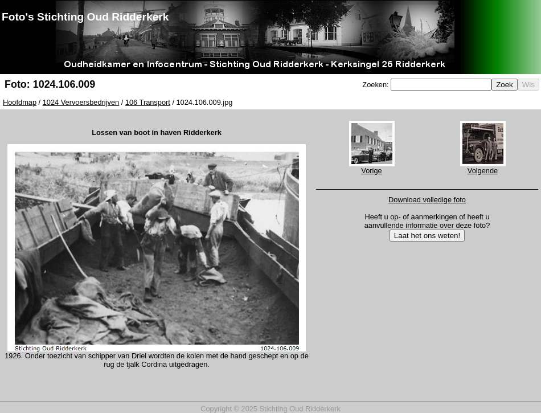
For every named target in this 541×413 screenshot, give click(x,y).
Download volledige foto (427, 199)
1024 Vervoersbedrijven (81, 102)
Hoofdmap (19, 102)
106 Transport (147, 102)
